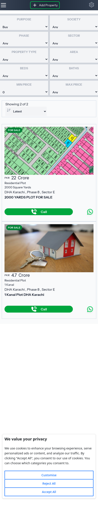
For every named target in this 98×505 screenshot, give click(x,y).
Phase (24, 36)
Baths (74, 68)
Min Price (24, 84)
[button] (91, 5)
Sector (74, 36)
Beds (24, 68)
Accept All (49, 492)
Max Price (74, 84)
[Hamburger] (3, 5)
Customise (49, 475)
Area (74, 52)
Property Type (24, 52)
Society (74, 19)
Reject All (48, 483)
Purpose (24, 19)
